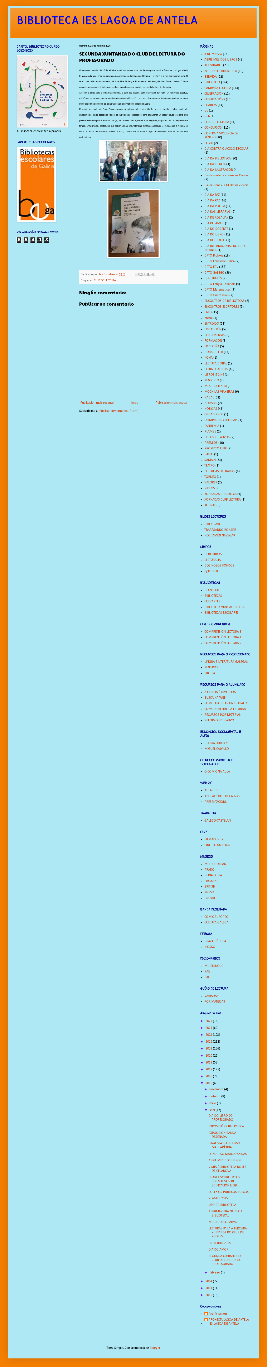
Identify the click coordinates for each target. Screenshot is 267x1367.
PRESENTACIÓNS (215, 802)
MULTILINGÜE (213, 966)
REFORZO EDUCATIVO (219, 720)
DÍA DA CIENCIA (214, 164)
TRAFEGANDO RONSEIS (220, 530)
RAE (207, 971)
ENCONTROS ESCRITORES (221, 307)
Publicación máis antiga (171, 403)
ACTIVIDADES (213, 65)
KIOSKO (209, 947)
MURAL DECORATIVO (223, 1222)
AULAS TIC (211, 790)
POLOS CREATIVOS (217, 437)
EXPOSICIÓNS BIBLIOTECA (226, 1126)
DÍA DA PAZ (212, 200)
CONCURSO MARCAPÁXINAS (228, 1154)
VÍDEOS (209, 488)
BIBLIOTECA (212, 82)
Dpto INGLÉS (213, 278)
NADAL (209, 397)
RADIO (208, 454)
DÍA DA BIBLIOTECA (217, 158)
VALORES (210, 482)
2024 (209, 1028)
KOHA (208, 357)
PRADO (209, 869)
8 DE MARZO (213, 54)
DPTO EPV (211, 267)
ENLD (208, 312)
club (207, 116)
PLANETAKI (211, 590)
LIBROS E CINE (214, 375)
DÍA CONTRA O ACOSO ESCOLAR (226, 148)
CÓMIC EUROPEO (216, 917)
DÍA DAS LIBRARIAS (217, 212)
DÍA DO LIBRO (214, 234)
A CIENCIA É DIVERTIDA (220, 692)
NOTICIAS (210, 409)
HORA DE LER (213, 352)
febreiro (215, 1272)
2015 (209, 1083)
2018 (209, 1062)
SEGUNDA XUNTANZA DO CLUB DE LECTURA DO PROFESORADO (226, 1260)
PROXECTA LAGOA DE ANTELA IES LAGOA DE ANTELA (229, 1321)
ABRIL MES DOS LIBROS (220, 59)
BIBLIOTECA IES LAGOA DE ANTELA (107, 19)
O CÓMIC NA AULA (217, 771)
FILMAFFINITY (213, 839)
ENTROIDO (211, 323)
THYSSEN (210, 881)
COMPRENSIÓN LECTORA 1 (222, 637)
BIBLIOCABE (212, 524)
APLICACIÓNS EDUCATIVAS (222, 796)
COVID (208, 143)
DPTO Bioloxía (213, 255)
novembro (216, 1089)
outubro (215, 1096)
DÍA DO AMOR (214, 223)
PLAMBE (210, 431)
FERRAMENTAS (214, 335)
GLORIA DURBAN (216, 743)
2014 (209, 1281)
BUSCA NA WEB (215, 697)
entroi (208, 318)
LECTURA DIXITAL (215, 363)
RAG (207, 977)
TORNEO (210, 477)
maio (213, 1103)
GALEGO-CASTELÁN (217, 820)
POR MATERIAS (214, 1001)
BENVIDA (210, 76)
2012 (209, 1295)
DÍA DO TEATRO (214, 240)
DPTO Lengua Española (219, 284)
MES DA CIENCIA (215, 386)
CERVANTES (212, 601)
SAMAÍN (210, 460)
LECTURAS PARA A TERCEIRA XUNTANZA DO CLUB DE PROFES (228, 1232)
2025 (209, 1021)
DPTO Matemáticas (217, 289)
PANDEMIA (211, 426)
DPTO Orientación (216, 295)
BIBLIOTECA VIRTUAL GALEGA (224, 607)
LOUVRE (210, 898)
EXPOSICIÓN (212, 329)
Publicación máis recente (97, 403)
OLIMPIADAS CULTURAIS (221, 420)
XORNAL (210, 505)
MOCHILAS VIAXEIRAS (219, 391)
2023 (209, 1035)
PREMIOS (211, 443)
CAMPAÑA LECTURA (217, 88)
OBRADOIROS (213, 414)
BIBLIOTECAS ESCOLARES (221, 613)
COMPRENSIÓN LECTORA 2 (222, 643)
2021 (209, 1048)
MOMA (209, 892)
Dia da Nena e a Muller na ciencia (226, 185)
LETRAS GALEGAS (216, 369)
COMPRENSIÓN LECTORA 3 (222, 632)
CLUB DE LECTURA (105, 280)
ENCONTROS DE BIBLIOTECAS (224, 301)
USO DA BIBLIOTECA (222, 1205)
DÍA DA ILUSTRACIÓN (218, 170)
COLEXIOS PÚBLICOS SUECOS (229, 1192)
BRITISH (209, 886)
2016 (209, 1076)
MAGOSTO (211, 380)
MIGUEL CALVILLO (216, 749)
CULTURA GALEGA (216, 922)
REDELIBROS (213, 554)
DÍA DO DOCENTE (216, 229)
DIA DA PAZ (212, 195)
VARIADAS (211, 996)
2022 (209, 1041)
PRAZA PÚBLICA (215, 941)
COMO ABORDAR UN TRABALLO (226, 703)
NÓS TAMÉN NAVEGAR (219, 535)
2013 (209, 1288)
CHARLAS (210, 105)
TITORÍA (209, 673)
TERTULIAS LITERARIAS (219, 471)
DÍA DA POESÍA (214, 206)
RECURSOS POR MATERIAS (222, 715)
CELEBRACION (213, 93)
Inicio (134, 403)
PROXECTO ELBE (215, 448)
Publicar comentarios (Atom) (118, 411)
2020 (209, 1055)
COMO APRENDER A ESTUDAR (225, 709)
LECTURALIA (212, 560)
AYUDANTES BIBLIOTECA (220, 71)
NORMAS (210, 403)
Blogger (155, 1348)
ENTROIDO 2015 (220, 1243)
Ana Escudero (218, 1314)
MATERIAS (211, 667)
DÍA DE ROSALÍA (215, 217)
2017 (209, 1069)
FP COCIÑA (211, 346)
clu (206, 111)
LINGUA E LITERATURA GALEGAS (226, 662)
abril (212, 1110)
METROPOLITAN (215, 864)
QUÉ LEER (211, 571)
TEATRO (209, 465)
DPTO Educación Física (219, 261)
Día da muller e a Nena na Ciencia (226, 175)
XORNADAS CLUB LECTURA (222, 499)
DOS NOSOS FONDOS (219, 565)
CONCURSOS (213, 127)
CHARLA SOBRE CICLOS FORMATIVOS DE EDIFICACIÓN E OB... (224, 1181)
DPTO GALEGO (214, 272)
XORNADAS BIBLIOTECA (220, 494)
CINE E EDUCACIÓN (217, 845)
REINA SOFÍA (213, 875)
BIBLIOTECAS (213, 596)
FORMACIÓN (213, 341)
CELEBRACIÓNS (214, 99)
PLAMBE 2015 (218, 1198)
